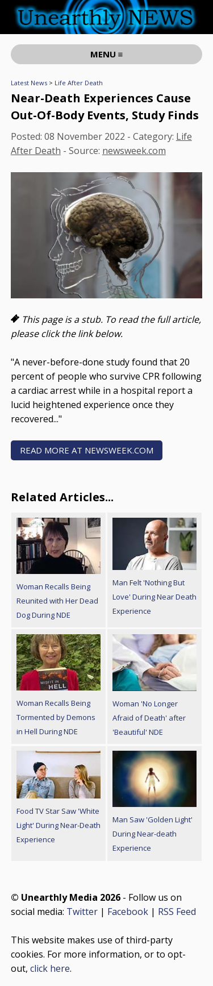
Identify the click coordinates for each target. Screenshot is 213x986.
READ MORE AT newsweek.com (86, 450)
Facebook (127, 911)
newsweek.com (134, 150)
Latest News (29, 82)
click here (50, 968)
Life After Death (79, 82)
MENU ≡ (106, 54)
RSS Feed (177, 911)
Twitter (82, 911)
